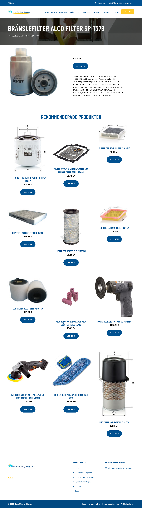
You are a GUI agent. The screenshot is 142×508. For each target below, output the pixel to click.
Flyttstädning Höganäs (83, 482)
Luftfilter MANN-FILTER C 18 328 (114, 422)
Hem (77, 468)
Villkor (98, 504)
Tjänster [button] (74, 12)
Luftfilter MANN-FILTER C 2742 (114, 227)
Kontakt (91, 504)
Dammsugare (99, 49)
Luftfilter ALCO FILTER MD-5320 (28, 308)
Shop (117, 12)
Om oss (86, 12)
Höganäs (101, 3)
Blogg (96, 12)
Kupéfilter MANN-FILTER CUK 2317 (114, 148)
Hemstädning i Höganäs (84, 477)
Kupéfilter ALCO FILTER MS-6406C (27, 232)
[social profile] (16, 3)
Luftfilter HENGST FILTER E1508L (71, 251)
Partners (107, 12)
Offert (128, 11)
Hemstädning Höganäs (56, 12)
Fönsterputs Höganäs (83, 472)
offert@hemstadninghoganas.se (120, 3)
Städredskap (88, 49)
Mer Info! (80, 66)
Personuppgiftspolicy (110, 504)
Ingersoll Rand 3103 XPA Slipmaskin (114, 321)
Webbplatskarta (127, 504)
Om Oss (78, 486)
